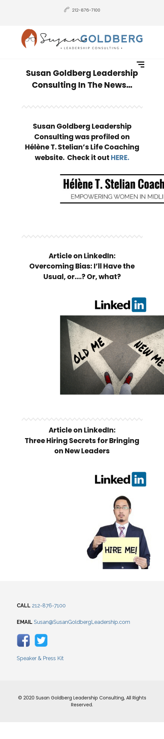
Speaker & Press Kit (40, 658)
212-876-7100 (49, 605)
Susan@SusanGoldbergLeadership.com (82, 622)
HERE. (120, 157)
